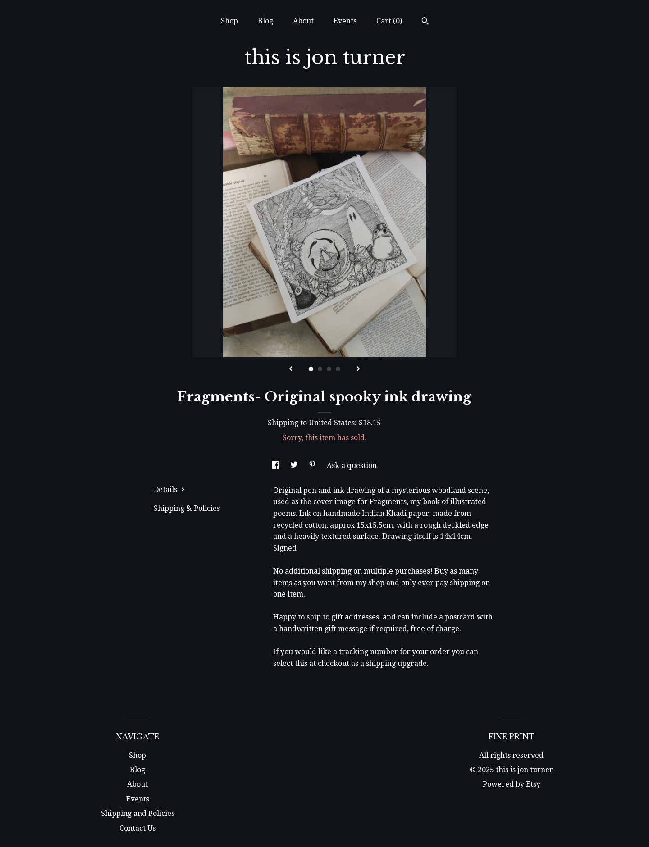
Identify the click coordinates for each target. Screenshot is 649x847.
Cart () (389, 21)
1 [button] (311, 369)
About (303, 21)
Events (345, 21)
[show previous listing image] (290, 369)
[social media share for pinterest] (313, 465)
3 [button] (329, 369)
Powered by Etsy (511, 784)
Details (169, 489)
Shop (229, 21)
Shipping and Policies (137, 813)
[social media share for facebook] (276, 465)
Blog (265, 21)
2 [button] (320, 369)
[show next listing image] (358, 369)
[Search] (425, 22)
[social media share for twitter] (295, 465)
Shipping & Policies (187, 508)
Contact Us (137, 828)
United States (332, 423)
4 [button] (338, 369)
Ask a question (352, 465)
